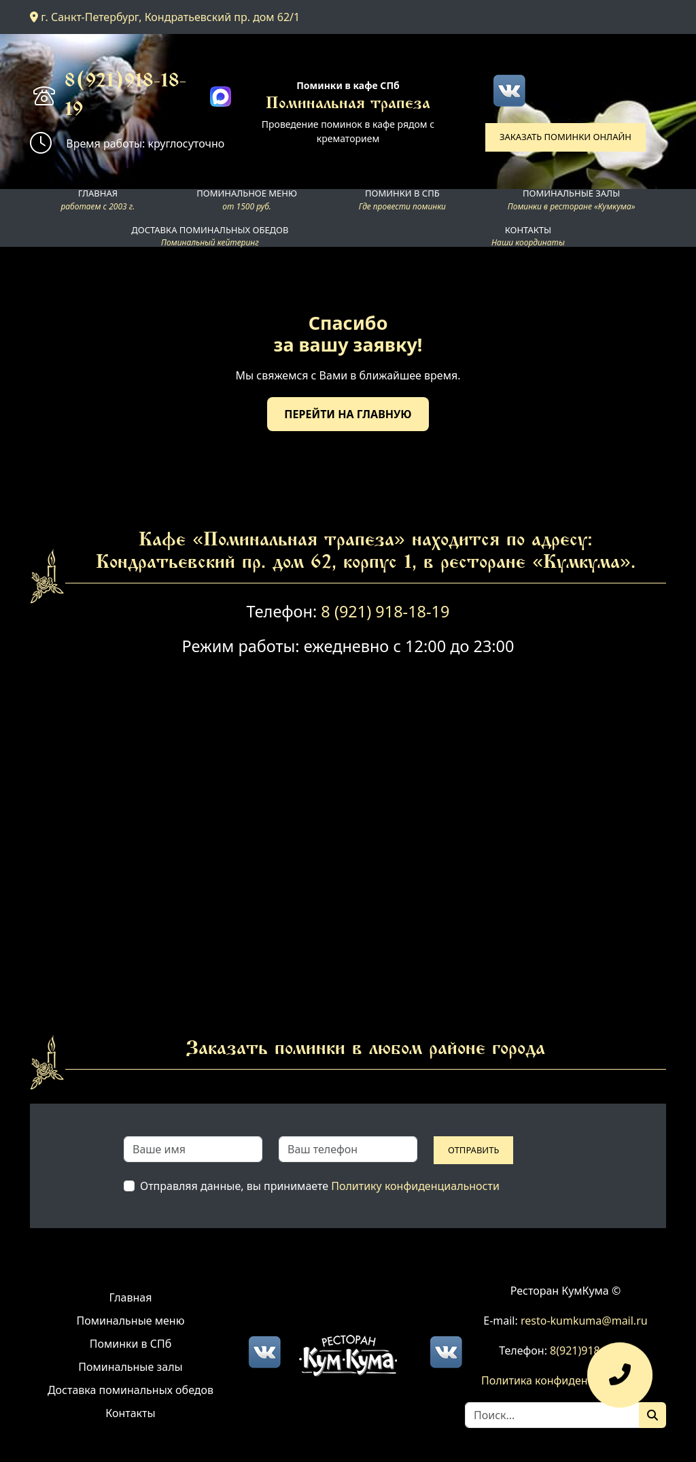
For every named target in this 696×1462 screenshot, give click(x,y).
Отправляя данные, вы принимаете (320, 1185)
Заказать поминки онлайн (565, 137)
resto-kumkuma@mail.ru (584, 1320)
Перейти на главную (347, 414)
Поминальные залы (130, 1366)
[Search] (552, 1415)
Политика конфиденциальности (565, 1380)
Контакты (130, 1413)
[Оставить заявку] (619, 1381)
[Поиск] (652, 1415)
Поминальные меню (131, 1320)
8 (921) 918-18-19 (385, 611)
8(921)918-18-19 (125, 96)
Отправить (473, 1150)
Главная (130, 1297)
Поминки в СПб (131, 1343)
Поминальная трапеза (348, 104)
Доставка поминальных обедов (130, 1389)
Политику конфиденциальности (415, 1185)
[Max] (220, 96)
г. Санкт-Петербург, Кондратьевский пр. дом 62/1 (165, 17)
